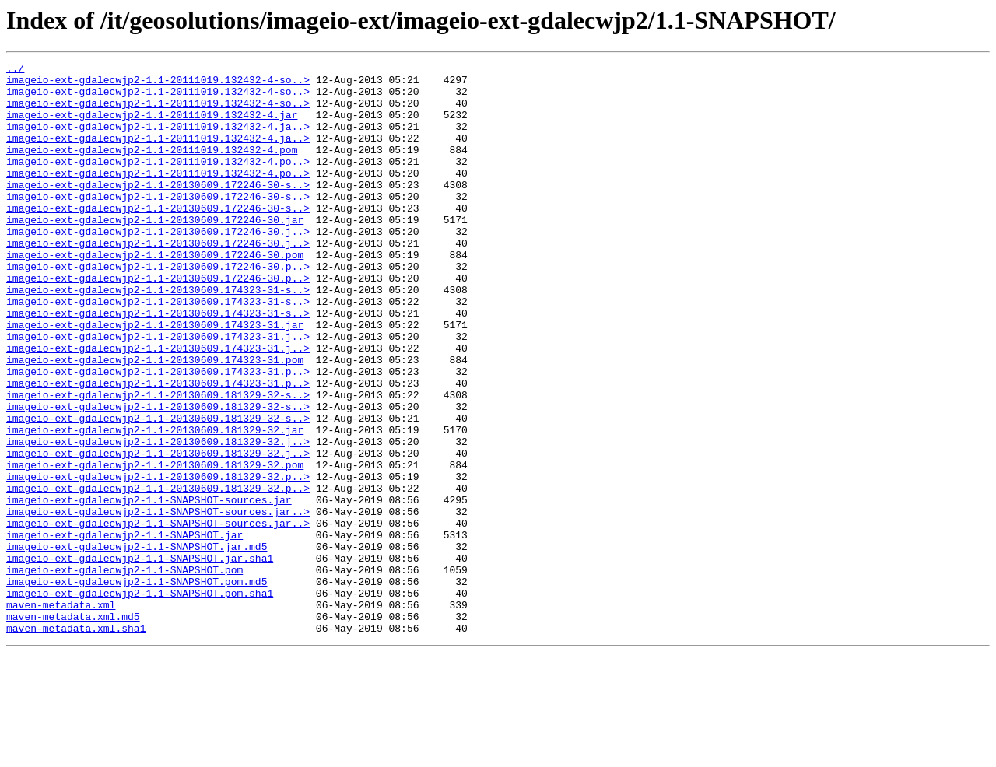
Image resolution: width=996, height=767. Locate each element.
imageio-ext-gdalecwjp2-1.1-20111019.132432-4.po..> (158, 182)
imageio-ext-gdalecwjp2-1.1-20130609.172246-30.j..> (158, 266)
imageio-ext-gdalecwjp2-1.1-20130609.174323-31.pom (154, 420)
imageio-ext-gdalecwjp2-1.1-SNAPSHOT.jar (124, 630)
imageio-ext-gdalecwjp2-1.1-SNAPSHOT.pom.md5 (136, 686)
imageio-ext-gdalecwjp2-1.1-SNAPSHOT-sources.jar (149, 588)
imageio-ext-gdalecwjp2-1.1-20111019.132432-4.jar (151, 126)
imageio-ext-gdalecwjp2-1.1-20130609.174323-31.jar (154, 378)
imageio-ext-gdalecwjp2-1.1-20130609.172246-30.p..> (158, 308)
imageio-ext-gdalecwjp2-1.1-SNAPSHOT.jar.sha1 (139, 658)
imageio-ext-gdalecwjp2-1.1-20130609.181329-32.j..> (158, 518)
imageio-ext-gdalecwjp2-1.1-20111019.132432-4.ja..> (158, 140)
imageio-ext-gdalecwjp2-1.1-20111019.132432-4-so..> (158, 84)
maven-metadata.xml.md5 (73, 728)
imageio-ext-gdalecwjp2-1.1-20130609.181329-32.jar (154, 504)
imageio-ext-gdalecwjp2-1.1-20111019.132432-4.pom (151, 168)
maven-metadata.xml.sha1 (76, 742)
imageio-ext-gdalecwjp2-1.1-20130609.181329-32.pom (154, 546)
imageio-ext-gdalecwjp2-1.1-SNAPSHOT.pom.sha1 (139, 700)
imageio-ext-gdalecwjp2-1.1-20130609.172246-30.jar (154, 252)
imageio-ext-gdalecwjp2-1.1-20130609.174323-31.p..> (158, 434)
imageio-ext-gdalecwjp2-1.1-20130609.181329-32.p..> (158, 560)
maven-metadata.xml (60, 714)
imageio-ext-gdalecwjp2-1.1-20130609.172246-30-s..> (158, 210)
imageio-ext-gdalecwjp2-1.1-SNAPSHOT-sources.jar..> (158, 602)
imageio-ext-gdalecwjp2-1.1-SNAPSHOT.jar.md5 (136, 644)
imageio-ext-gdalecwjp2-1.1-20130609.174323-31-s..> (158, 336)
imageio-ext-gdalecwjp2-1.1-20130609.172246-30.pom (154, 294)
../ (15, 70)
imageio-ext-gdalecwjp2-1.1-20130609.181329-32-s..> (158, 462)
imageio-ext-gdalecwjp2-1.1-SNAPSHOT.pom (124, 672)
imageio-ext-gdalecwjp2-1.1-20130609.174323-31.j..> (158, 392)
